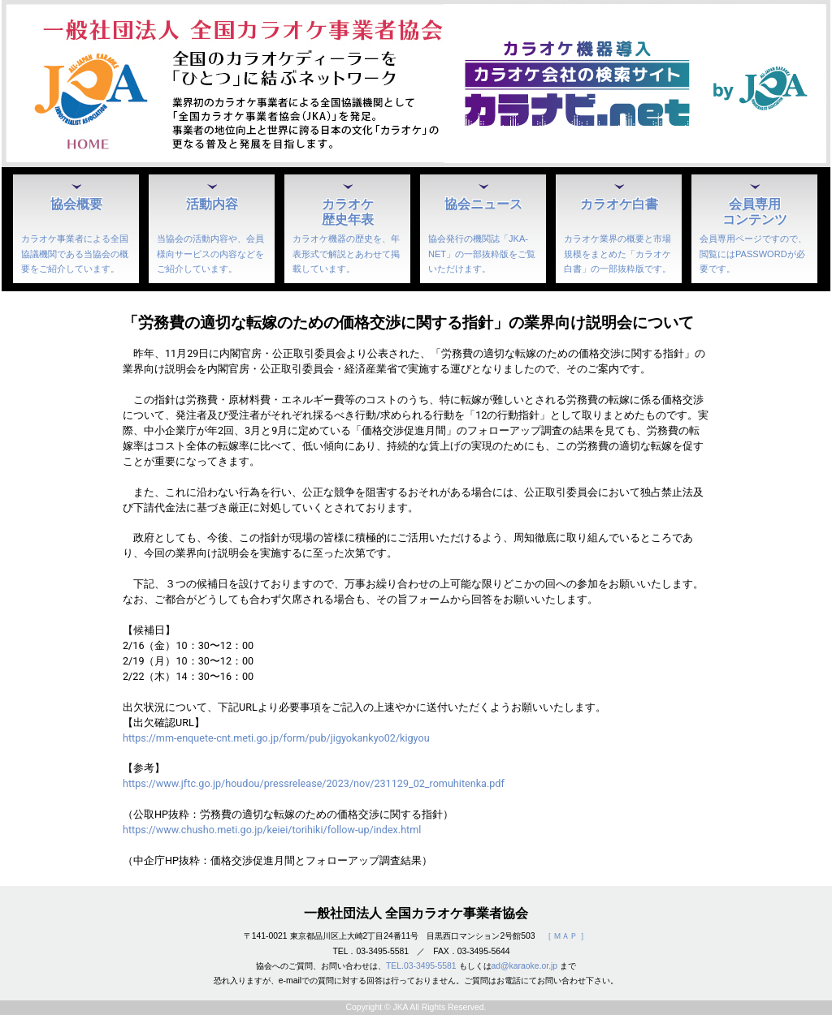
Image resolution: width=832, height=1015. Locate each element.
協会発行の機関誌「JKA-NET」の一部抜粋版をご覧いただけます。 (481, 253)
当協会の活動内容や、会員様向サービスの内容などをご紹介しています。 (210, 253)
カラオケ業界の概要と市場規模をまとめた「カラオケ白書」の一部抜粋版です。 (617, 253)
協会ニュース (483, 204)
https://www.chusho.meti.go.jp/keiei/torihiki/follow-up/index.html (272, 830)
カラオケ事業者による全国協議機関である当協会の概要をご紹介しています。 (74, 253)
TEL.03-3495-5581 (421, 965)
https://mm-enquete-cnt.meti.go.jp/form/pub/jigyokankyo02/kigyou (276, 738)
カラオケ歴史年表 (348, 211)
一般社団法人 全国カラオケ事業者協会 (416, 913)
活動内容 (212, 204)
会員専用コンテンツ (754, 211)
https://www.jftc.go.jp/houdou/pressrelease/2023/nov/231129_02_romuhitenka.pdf (314, 783)
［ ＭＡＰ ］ (566, 935)
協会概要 (76, 204)
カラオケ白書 (619, 204)
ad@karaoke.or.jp (525, 965)
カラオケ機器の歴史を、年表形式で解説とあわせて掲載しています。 (346, 253)
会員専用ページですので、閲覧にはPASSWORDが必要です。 (753, 253)
